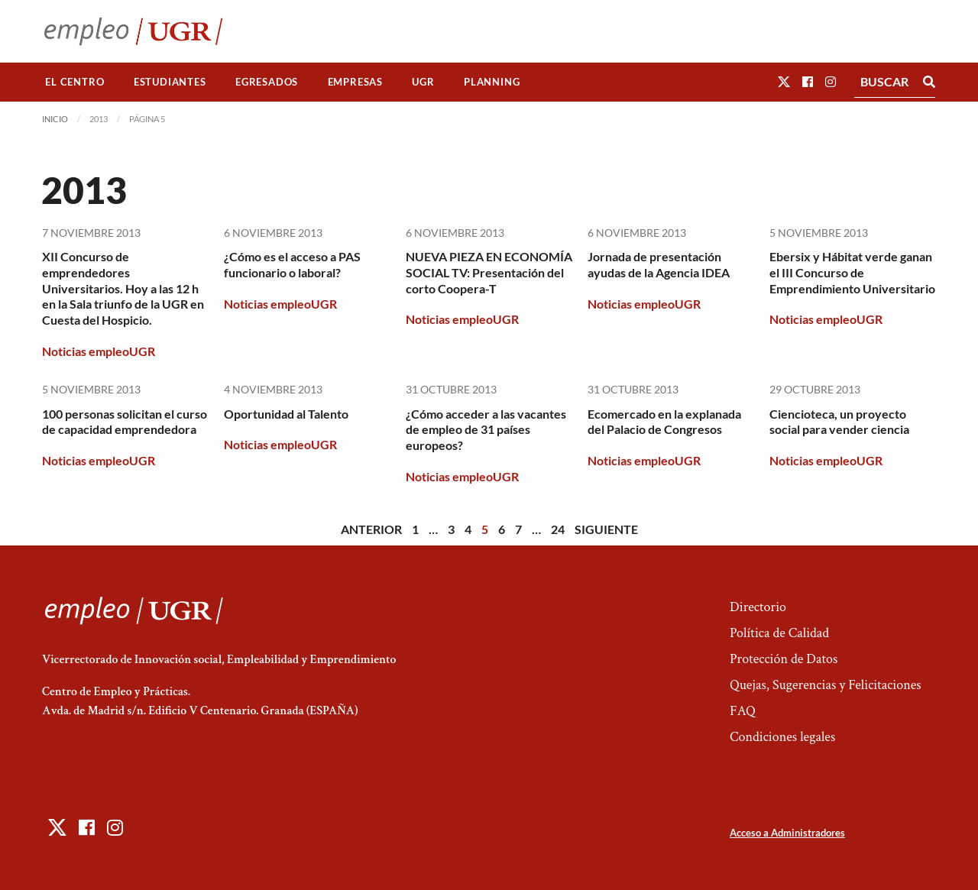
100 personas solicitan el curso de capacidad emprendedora (124, 421)
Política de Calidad (779, 633)
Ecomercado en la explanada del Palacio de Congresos (664, 421)
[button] (784, 81)
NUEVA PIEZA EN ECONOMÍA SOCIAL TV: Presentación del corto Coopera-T (489, 272)
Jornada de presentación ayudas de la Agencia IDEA (659, 264)
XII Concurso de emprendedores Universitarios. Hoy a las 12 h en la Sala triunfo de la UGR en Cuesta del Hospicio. (123, 288)
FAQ (743, 711)
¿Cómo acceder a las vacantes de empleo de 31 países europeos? (486, 429)
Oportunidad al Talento (286, 413)
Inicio (55, 119)
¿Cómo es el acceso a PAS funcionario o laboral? (292, 264)
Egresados (266, 82)
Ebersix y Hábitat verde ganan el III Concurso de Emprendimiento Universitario (852, 272)
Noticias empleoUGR (98, 351)
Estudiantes (170, 82)
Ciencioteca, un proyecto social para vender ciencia (839, 421)
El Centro (74, 82)
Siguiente (606, 529)
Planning (492, 82)
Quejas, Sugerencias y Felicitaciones (825, 685)
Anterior (371, 529)
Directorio (758, 607)
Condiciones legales (782, 737)
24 (558, 529)
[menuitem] (75, 82)
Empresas (355, 82)
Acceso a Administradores (787, 833)
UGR (423, 82)
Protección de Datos (783, 659)
